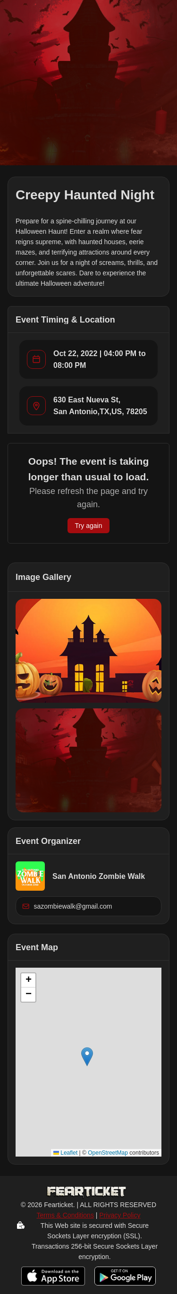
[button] (88, 651)
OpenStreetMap (108, 1152)
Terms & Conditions (65, 1215)
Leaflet (65, 1152)
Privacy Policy (119, 1215)
